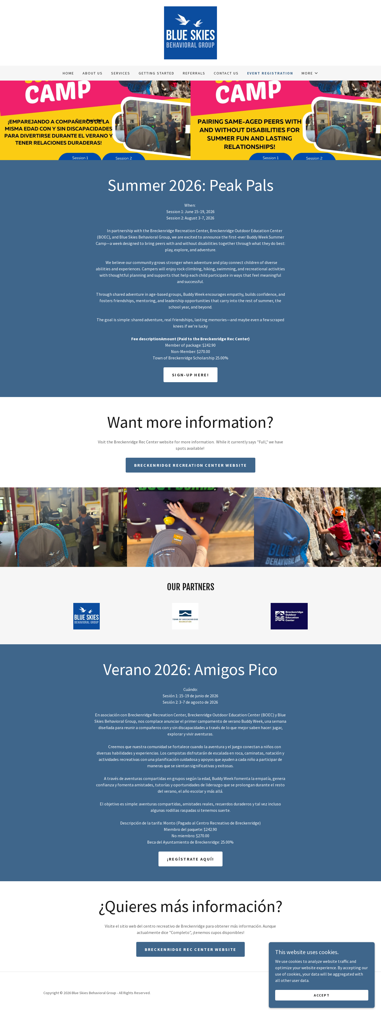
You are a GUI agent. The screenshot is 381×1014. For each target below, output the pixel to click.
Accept (322, 995)
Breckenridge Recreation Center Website (190, 465)
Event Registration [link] (270, 73)
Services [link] (120, 73)
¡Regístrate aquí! (190, 859)
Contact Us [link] (226, 73)
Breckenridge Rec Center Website (191, 949)
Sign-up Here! (190, 374)
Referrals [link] (194, 73)
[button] (310, 73)
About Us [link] (93, 73)
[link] (190, 32)
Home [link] (68, 73)
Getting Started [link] (156, 73)
